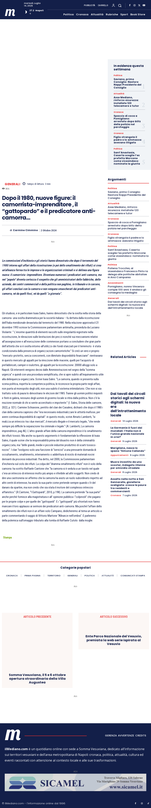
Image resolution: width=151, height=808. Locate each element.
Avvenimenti (115, 283)
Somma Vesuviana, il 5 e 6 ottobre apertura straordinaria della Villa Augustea (37, 678)
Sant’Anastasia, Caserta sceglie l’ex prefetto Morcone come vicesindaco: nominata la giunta (127, 158)
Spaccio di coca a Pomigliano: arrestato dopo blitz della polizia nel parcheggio (127, 121)
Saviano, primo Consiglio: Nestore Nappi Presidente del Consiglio (127, 83)
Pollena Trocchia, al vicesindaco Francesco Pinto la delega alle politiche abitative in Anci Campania (128, 272)
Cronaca (118, 112)
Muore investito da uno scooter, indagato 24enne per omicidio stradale (127, 465)
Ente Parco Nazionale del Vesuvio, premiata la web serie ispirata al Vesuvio (114, 640)
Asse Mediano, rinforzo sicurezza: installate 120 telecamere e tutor (126, 101)
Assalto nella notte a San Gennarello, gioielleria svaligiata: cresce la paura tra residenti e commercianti (128, 485)
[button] (120, 5)
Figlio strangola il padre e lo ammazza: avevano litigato (128, 139)
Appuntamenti (119, 455)
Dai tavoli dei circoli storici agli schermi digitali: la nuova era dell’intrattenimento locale (127, 305)
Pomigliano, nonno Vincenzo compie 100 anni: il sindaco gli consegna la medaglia (127, 289)
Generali (12, 184)
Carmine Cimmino (25, 230)
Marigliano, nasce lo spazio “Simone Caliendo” (127, 449)
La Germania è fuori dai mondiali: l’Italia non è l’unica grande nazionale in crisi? (127, 432)
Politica (118, 76)
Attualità (119, 94)
